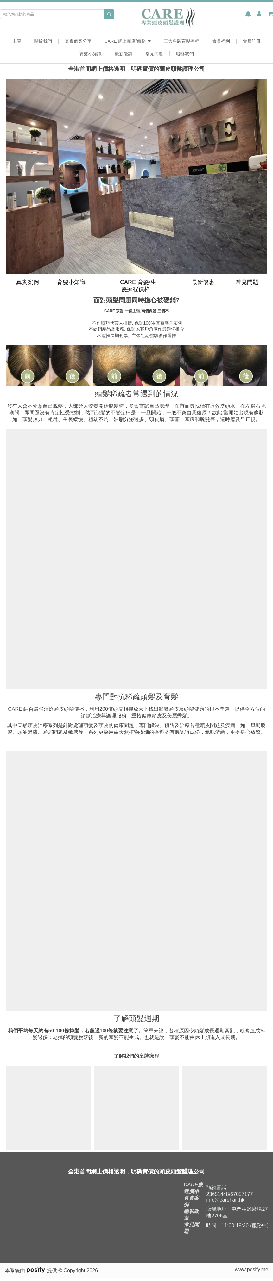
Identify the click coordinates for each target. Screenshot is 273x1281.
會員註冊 (252, 41)
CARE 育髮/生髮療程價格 (137, 285)
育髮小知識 (90, 53)
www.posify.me (251, 1272)
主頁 (16, 41)
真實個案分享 (78, 41)
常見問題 (154, 53)
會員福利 (221, 41)
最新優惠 (123, 53)
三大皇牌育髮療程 (181, 41)
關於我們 (43, 41)
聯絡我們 (185, 53)
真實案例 (27, 282)
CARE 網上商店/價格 (128, 41)
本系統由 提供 (31, 1273)
